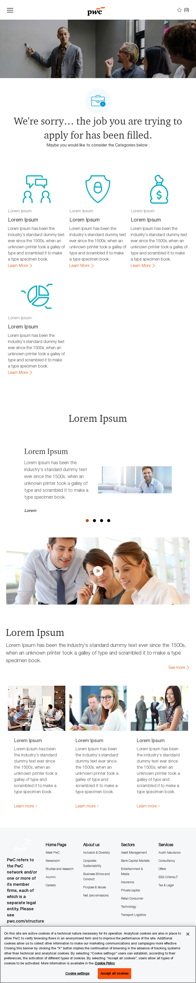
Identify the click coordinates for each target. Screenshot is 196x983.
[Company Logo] (96, 10)
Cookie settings (77, 973)
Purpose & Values (94, 864)
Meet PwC (53, 829)
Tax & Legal (166, 862)
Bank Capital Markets (135, 837)
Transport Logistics (133, 891)
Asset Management (134, 829)
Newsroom (53, 837)
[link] (20, 266)
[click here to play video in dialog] (98, 548)
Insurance (127, 859)
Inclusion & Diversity (96, 829)
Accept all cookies (114, 973)
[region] (98, 954)
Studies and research (60, 845)
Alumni (51, 854)
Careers (51, 862)
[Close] (187, 934)
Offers (162, 845)
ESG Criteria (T (168, 854)
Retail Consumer (132, 875)
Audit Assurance (169, 829)
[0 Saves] (183, 9)
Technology (128, 883)
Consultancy (166, 837)
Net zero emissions (95, 872)
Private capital (130, 867)
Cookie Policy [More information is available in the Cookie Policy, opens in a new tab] (105, 963)
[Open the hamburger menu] (10, 10)
